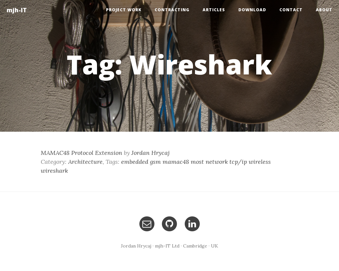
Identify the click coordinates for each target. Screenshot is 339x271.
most (197, 161)
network (217, 161)
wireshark (54, 170)
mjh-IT (17, 10)
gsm (155, 161)
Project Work (123, 10)
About (324, 10)
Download (252, 10)
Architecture (85, 161)
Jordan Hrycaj (150, 153)
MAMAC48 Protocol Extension (81, 153)
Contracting (172, 10)
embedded (134, 161)
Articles (214, 10)
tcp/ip (238, 161)
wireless (260, 161)
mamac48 (176, 161)
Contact (291, 10)
